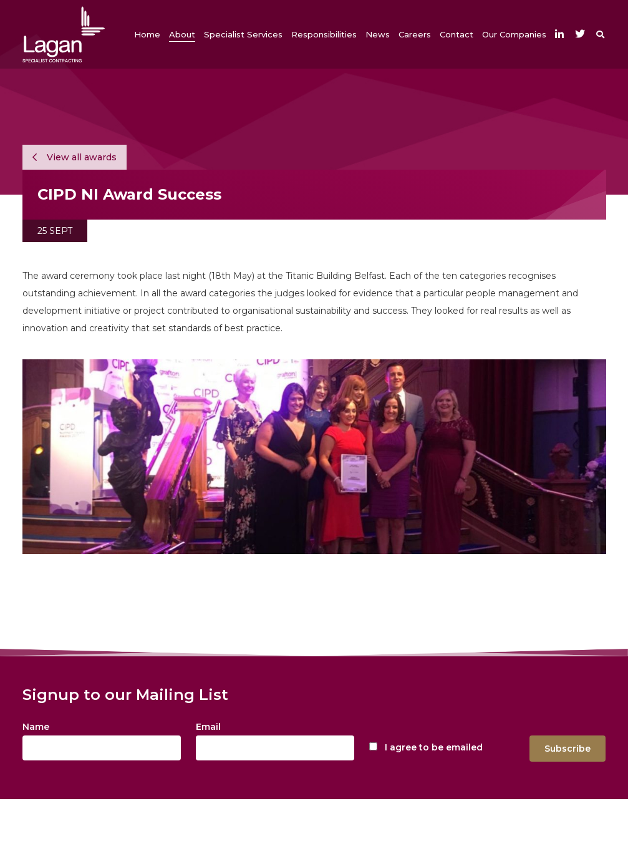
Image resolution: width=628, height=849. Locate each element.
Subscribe (567, 748)
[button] (182, 34)
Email (208, 726)
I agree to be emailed (434, 747)
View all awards (74, 157)
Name (35, 726)
